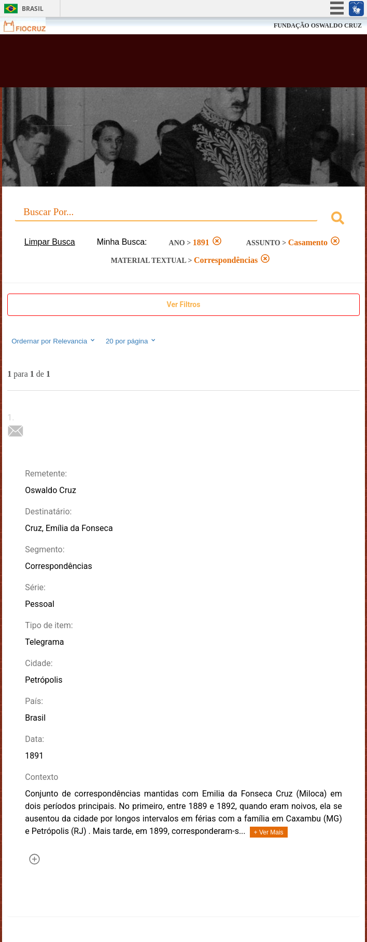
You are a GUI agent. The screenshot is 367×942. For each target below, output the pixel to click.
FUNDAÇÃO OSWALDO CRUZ (318, 25)
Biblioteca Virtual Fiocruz (152, 64)
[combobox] (183, 219)
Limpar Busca (49, 241)
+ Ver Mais (269, 832)
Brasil (33, 8)
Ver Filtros (184, 304)
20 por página (131, 341)
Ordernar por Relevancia (53, 341)
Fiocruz (31, 25)
